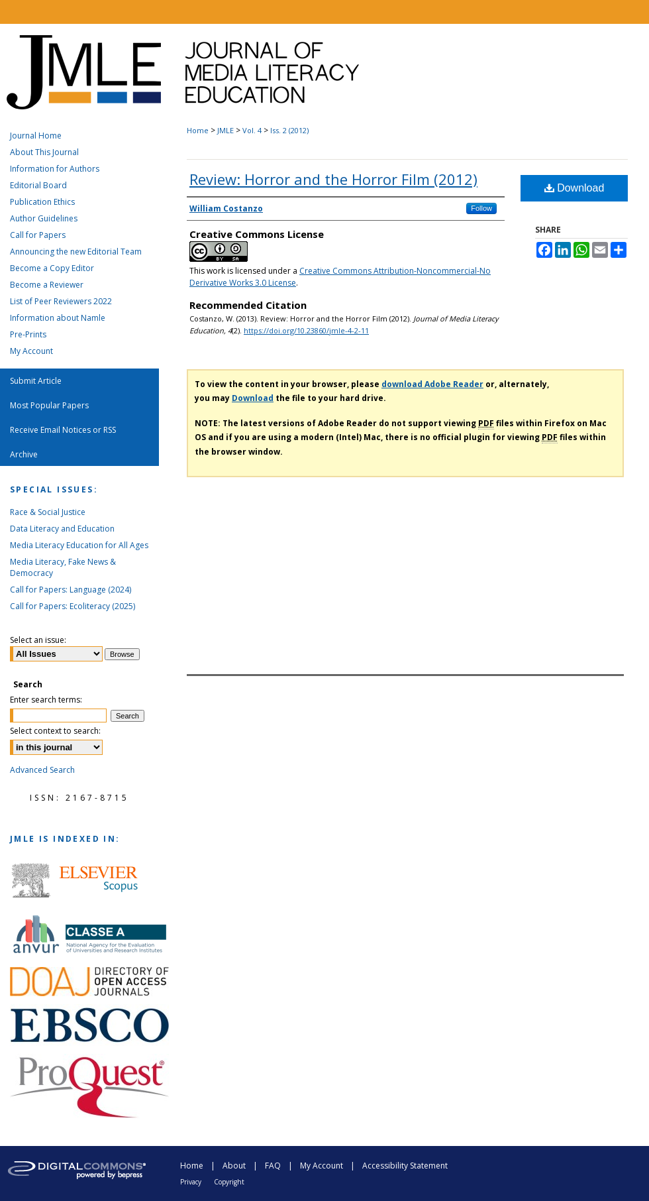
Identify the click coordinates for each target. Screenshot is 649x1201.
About (234, 1165)
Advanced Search (42, 769)
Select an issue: (38, 640)
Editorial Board (38, 185)
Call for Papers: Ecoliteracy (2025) (72, 606)
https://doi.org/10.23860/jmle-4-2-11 (306, 330)
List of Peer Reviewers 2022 (61, 301)
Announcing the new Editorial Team (76, 251)
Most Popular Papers (49, 405)
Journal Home (36, 135)
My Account (31, 351)
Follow (481, 208)
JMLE (225, 130)
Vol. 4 (252, 130)
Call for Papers (38, 235)
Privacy (190, 1181)
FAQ (273, 1165)
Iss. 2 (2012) (289, 130)
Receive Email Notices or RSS (63, 429)
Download (574, 188)
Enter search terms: (46, 699)
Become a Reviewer (46, 284)
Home (198, 130)
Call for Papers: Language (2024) (70, 589)
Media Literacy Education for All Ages (79, 545)
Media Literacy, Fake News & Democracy (63, 567)
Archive (24, 454)
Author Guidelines (43, 218)
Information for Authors (54, 168)
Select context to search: (55, 730)
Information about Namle (57, 317)
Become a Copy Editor (52, 268)
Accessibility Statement (405, 1165)
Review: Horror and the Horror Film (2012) (333, 179)
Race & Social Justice (47, 512)
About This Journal (44, 152)
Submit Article (36, 380)
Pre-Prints (28, 334)
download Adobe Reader (432, 384)
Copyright (229, 1181)
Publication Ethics (42, 201)
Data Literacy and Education (62, 528)
